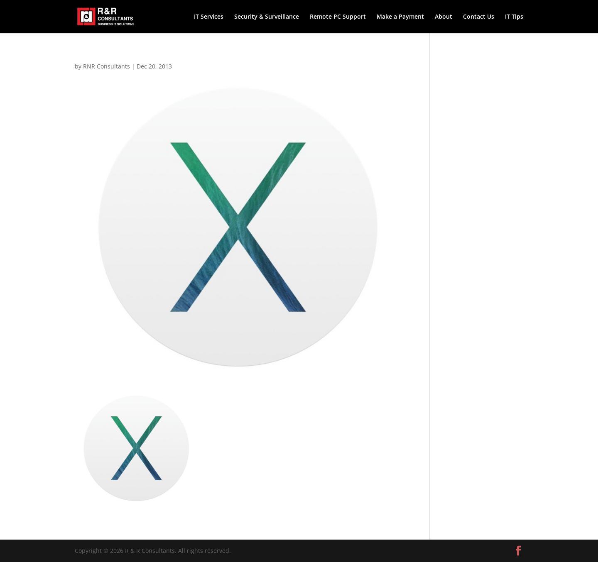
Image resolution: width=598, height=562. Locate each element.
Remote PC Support (338, 17)
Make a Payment (400, 17)
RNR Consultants (106, 66)
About (443, 17)
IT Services (208, 17)
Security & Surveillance (266, 17)
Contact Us (478, 17)
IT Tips (514, 17)
